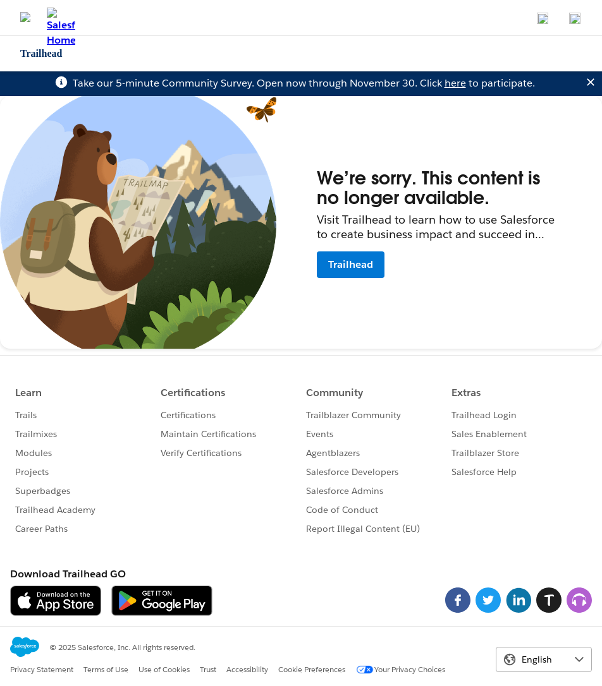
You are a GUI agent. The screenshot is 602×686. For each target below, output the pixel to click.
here (455, 83)
